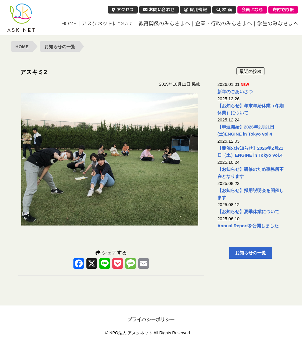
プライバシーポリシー (151, 319)
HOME (69, 23)
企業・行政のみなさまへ (223, 23)
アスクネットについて (107, 23)
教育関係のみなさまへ (164, 23)
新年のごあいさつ (235, 91)
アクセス (123, 9)
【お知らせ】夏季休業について (248, 211)
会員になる (252, 9)
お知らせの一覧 (59, 46)
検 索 (224, 9)
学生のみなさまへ (277, 23)
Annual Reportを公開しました (248, 225)
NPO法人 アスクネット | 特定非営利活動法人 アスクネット (21, 17)
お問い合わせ (159, 9)
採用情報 (195, 9)
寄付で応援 (283, 9)
